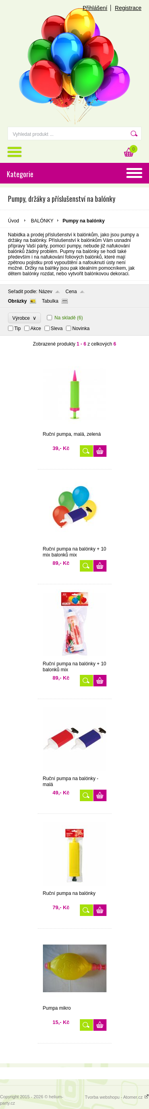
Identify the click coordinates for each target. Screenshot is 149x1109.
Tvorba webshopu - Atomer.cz (117, 1097)
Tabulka (50, 301)
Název (45, 291)
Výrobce (24, 318)
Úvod (13, 221)
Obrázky (17, 301)
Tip (17, 328)
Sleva (57, 328)
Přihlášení (95, 8)
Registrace (128, 8)
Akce (36, 328)
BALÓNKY (42, 221)
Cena (71, 291)
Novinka (80, 328)
